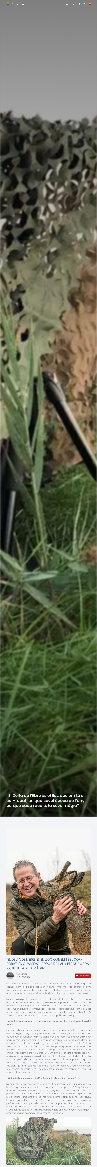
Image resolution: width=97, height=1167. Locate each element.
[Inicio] (7, 4)
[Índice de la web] (74, 4)
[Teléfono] (18, 4)
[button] (67, 4)
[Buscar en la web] (79, 4)
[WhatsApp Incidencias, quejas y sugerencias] (13, 3)
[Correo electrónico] (23, 4)
